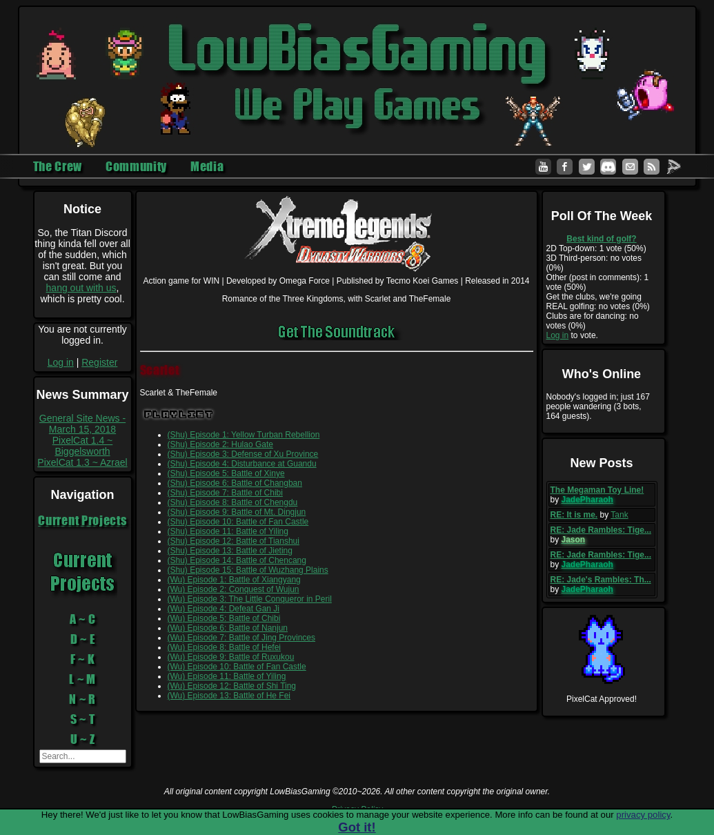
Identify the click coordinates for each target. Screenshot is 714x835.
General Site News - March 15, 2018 (82, 424)
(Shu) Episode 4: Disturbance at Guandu (242, 464)
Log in (61, 362)
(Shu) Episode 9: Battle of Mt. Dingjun (237, 512)
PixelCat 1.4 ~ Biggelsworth (82, 446)
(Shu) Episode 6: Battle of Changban (235, 483)
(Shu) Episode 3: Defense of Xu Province (243, 454)
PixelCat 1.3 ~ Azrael (82, 462)
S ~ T (82, 719)
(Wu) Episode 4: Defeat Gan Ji (224, 608)
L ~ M (82, 679)
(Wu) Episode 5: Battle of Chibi (224, 618)
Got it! (356, 827)
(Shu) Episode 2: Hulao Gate (220, 444)
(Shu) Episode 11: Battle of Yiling (228, 531)
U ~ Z (82, 739)
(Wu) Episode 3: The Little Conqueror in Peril (250, 599)
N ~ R (82, 699)
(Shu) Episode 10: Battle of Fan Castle (238, 522)
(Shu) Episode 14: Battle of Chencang (237, 560)
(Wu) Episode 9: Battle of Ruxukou (231, 657)
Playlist (179, 414)
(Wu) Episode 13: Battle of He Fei (229, 695)
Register (99, 362)
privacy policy (643, 814)
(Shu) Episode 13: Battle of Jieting (230, 551)
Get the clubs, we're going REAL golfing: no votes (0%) (598, 301)
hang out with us (81, 287)
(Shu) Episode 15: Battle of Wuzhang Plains (248, 570)
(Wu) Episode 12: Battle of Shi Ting (232, 686)
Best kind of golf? (601, 239)
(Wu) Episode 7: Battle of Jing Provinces (242, 637)
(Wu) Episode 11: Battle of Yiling (227, 676)
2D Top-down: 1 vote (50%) (596, 248)
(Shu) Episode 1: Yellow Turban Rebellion (244, 435)
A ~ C (83, 619)
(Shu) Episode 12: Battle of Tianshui (233, 541)
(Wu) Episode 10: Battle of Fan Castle (237, 666)
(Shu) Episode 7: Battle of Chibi (225, 493)
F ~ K (82, 659)
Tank (619, 515)
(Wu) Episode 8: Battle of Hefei (224, 647)
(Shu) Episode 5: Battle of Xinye (226, 473)
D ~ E (82, 639)
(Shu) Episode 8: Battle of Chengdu (233, 502)
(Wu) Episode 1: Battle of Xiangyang (234, 579)
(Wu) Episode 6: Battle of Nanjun (228, 628)
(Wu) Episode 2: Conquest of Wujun (233, 589)
